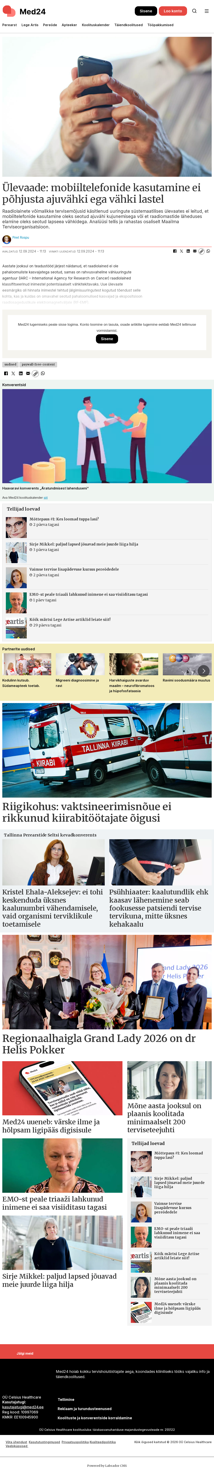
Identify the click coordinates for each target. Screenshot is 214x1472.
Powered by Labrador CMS (107, 1466)
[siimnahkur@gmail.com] (84, 1409)
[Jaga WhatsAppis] (208, 251)
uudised (11, 364)
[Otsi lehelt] (194, 11)
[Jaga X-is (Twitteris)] (181, 251)
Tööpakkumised (160, 25)
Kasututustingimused (44, 1442)
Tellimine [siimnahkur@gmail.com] (66, 1400)
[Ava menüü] (206, 11)
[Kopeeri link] (201, 251)
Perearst (9, 25)
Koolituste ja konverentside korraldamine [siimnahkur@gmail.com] (95, 1418)
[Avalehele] (24, 11)
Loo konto (173, 11)
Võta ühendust (16, 1442)
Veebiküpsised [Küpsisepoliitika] (17, 1446)
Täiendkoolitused (128, 25)
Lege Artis (30, 25)
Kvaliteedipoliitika (103, 1442)
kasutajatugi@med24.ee (23, 1407)
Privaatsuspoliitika (75, 1442)
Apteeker (69, 25)
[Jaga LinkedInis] (188, 251)
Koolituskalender (96, 25)
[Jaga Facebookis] (175, 251)
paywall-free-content (38, 364)
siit (46, 498)
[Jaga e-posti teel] (195, 251)
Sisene (146, 11)
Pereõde (50, 25)
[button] (203, 671)
